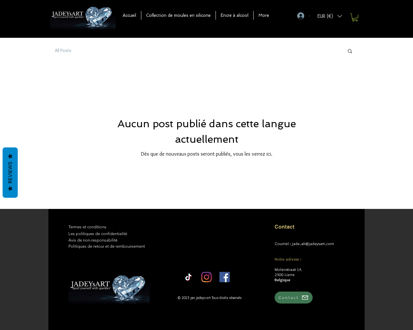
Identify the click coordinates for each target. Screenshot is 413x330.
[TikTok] (188, 277)
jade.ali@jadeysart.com (313, 243)
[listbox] (329, 16)
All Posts (63, 50)
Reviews (10, 172)
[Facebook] (224, 277)
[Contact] (294, 298)
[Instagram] (206, 277)
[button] (178, 15)
